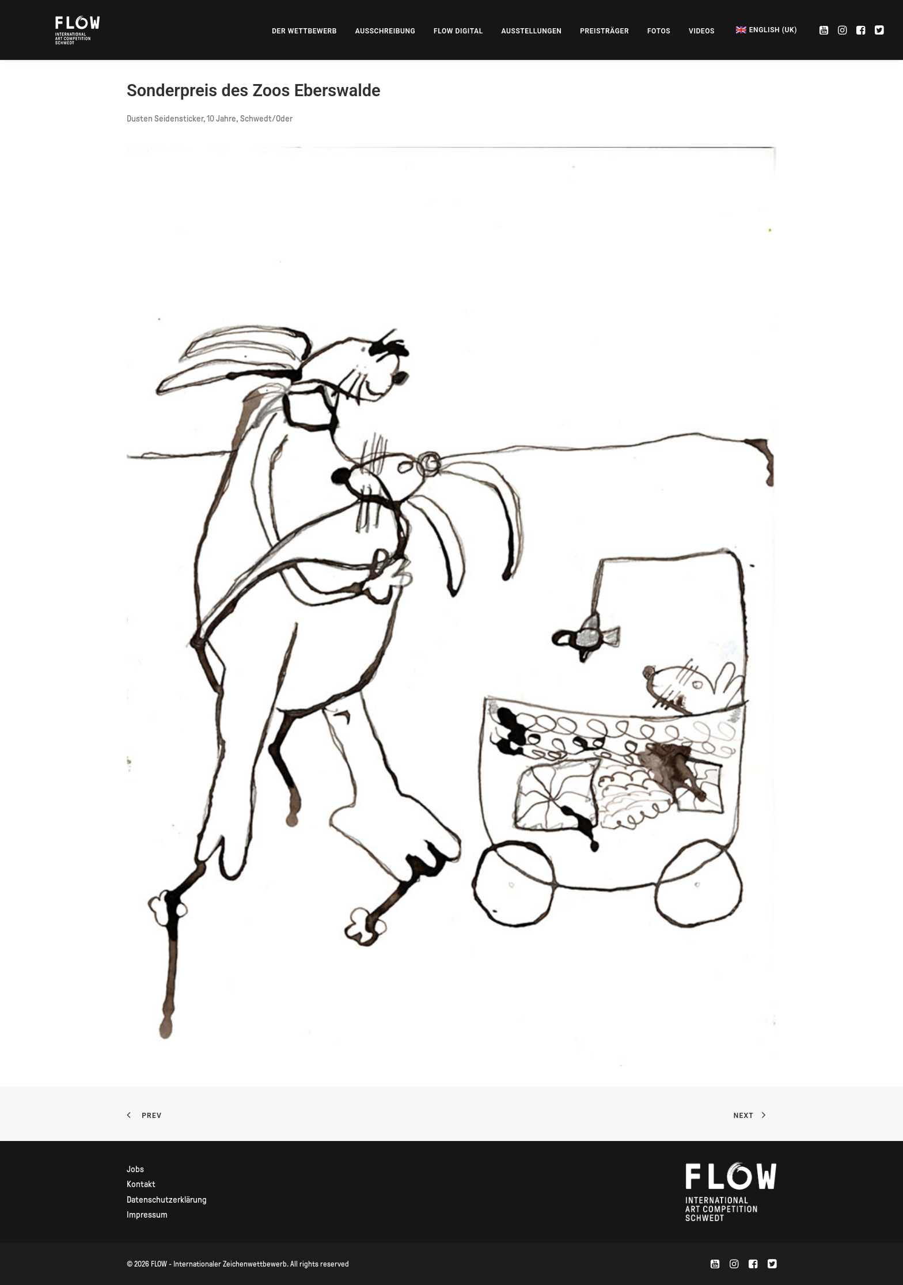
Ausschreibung (385, 31)
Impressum (147, 1214)
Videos (702, 31)
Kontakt (141, 1184)
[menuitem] (304, 31)
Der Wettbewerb (304, 31)
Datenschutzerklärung (167, 1199)
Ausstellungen (532, 31)
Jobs (135, 1169)
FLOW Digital (458, 31)
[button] (825, 30)
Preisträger (604, 31)
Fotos (658, 31)
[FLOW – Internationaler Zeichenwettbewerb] (63, 30)
